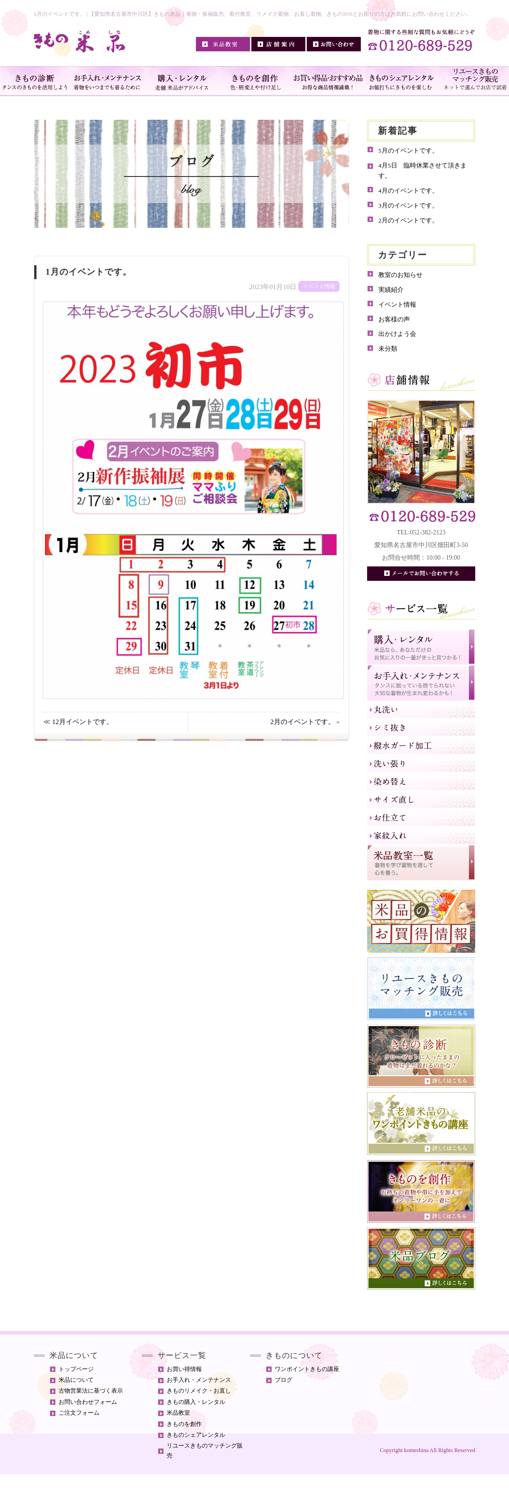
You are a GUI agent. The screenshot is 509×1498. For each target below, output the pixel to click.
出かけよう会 (397, 333)
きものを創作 (184, 1424)
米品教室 (178, 1413)
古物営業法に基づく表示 (91, 1391)
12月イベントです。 (82, 721)
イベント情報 (397, 304)
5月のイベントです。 (408, 150)
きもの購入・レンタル (196, 1402)
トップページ (76, 1369)
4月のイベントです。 (408, 190)
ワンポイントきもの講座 (307, 1369)
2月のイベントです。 (302, 721)
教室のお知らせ (400, 275)
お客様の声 (394, 319)
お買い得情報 (184, 1369)
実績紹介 (391, 289)
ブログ (283, 1380)
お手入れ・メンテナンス (199, 1380)
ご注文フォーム (79, 1413)
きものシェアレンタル (196, 1435)
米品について (76, 1380)
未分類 (387, 348)
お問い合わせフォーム (88, 1402)
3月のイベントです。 (408, 205)
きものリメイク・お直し (199, 1391)
